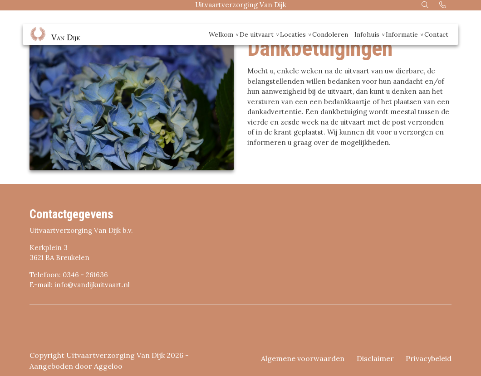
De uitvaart (257, 34)
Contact (436, 34)
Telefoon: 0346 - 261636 (68, 274)
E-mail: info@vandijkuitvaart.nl (79, 284)
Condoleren (330, 34)
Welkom (221, 34)
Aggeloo (108, 366)
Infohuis (366, 34)
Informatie (402, 34)
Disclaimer (375, 358)
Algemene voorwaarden (302, 358)
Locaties (293, 34)
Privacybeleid (429, 358)
